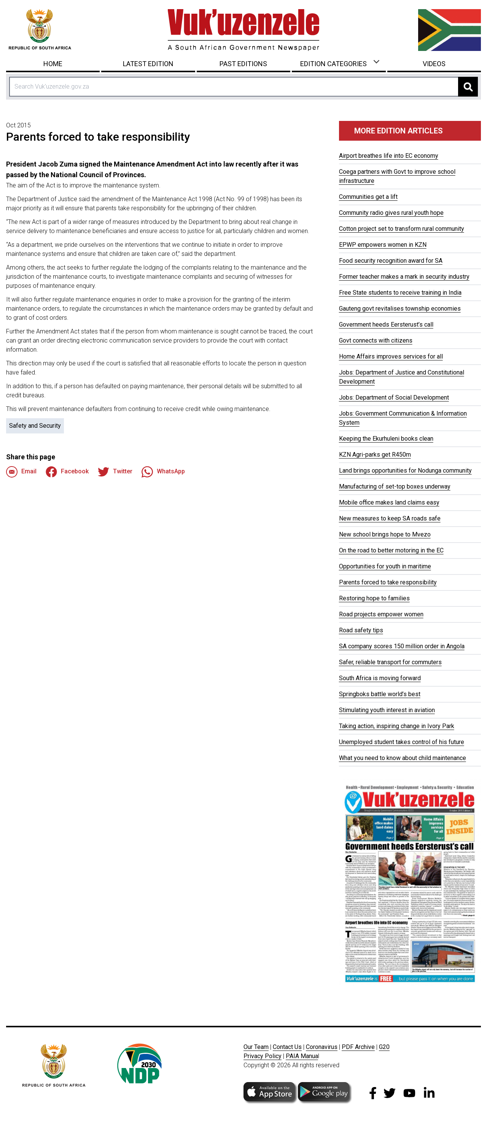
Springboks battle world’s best (379, 694)
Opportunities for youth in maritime (385, 566)
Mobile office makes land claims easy (389, 502)
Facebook (67, 472)
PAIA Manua (302, 1056)
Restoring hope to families (374, 598)
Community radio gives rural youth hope (391, 212)
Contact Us (287, 1047)
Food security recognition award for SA (390, 260)
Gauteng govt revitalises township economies (400, 308)
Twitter (115, 472)
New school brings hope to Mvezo (385, 534)
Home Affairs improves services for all (391, 356)
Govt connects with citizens (375, 340)
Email (21, 472)
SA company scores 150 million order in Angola (402, 646)
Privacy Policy (263, 1056)
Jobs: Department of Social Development (394, 397)
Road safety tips (361, 630)
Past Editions (243, 64)
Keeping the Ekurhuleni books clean (386, 438)
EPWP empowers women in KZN (383, 244)
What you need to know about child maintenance (402, 758)
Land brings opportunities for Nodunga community (405, 470)
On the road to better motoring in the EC (391, 550)
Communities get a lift (368, 196)
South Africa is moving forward (380, 678)
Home (52, 64)
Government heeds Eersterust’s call (386, 324)
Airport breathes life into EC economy (388, 155)
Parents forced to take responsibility (388, 582)
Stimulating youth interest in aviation (387, 710)
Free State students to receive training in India (400, 292)
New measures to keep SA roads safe (390, 518)
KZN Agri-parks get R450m (375, 454)
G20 (384, 1047)
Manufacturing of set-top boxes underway (394, 486)
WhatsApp (163, 471)
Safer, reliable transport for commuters (390, 662)
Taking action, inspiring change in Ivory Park (396, 726)
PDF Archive (358, 1047)
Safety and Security (35, 425)
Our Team (256, 1047)
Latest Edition (148, 64)
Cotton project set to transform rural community (401, 228)
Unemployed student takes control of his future (401, 742)
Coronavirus (321, 1047)
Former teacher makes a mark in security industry (404, 276)
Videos (434, 64)
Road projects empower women (381, 614)
